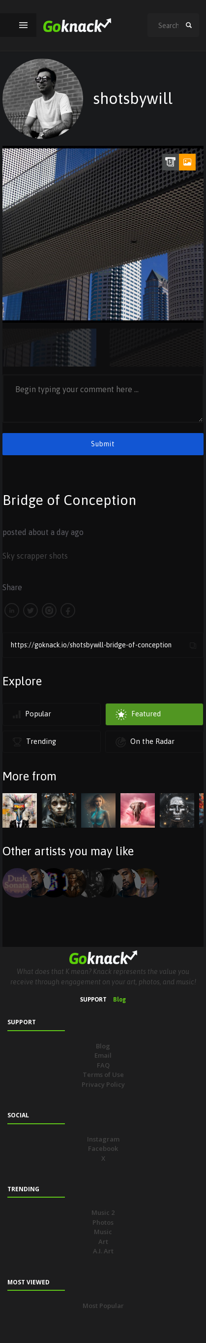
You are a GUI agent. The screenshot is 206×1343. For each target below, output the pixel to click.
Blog (119, 999)
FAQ (103, 1065)
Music (103, 1231)
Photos (103, 1222)
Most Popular (103, 1305)
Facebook (103, 1148)
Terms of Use (103, 1074)
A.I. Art (103, 1250)
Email (103, 1055)
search (188, 25)
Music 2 (103, 1212)
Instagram (103, 1139)
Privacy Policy (103, 1084)
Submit (103, 444)
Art (103, 1241)
